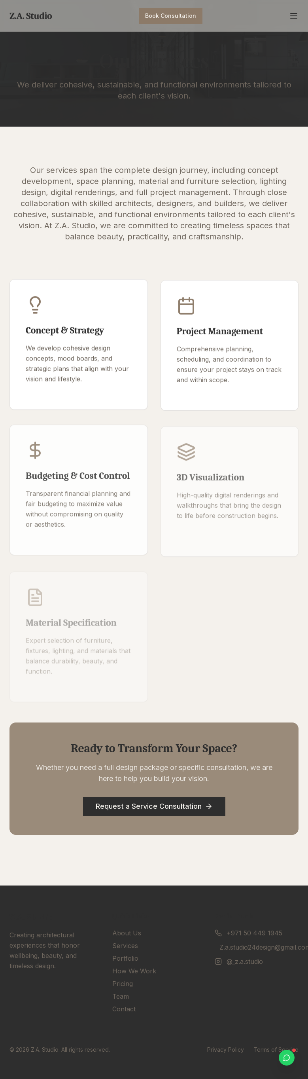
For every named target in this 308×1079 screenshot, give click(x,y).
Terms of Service (276, 1049)
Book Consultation (170, 15)
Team (120, 996)
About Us (126, 933)
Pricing (122, 984)
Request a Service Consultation (154, 806)
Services (125, 946)
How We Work (134, 971)
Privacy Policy (225, 1049)
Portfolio (125, 958)
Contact (124, 1009)
